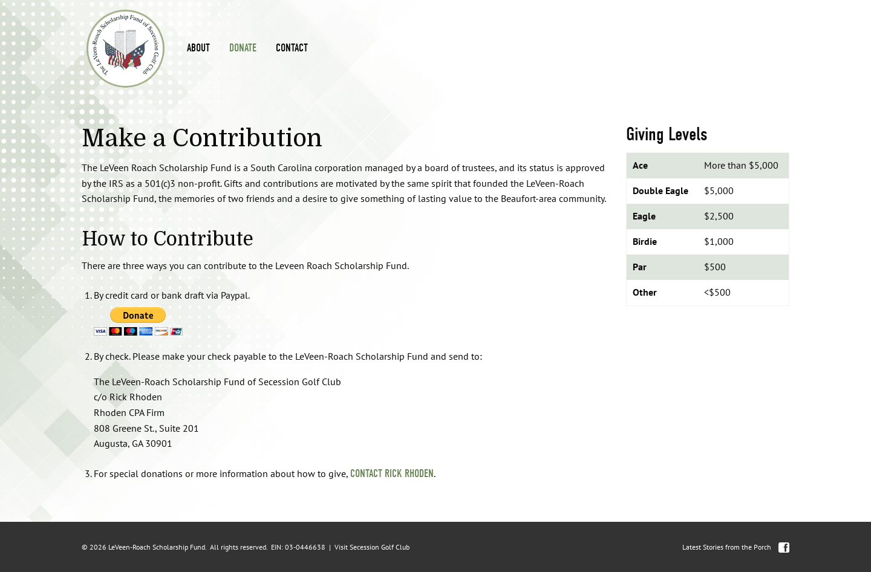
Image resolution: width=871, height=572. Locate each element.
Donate (242, 48)
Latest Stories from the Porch (726, 546)
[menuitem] (198, 48)
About (198, 48)
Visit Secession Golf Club (371, 546)
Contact (292, 48)
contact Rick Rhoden (392, 473)
